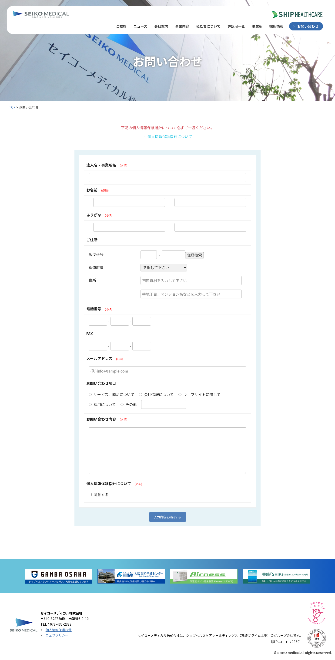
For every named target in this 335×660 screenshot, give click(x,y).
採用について (102, 404)
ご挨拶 (121, 26)
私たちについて (208, 26)
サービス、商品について (111, 394)
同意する (98, 494)
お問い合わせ (307, 26)
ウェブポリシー (57, 635)
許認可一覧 (236, 26)
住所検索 (194, 255)
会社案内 (161, 26)
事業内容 (182, 26)
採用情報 (276, 26)
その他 (129, 404)
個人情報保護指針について (169, 136)
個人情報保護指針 (59, 629)
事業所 (257, 26)
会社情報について (156, 394)
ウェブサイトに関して (199, 394)
